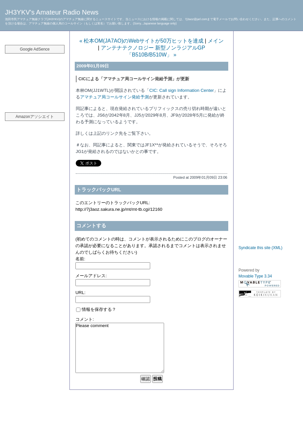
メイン (216, 41)
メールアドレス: (91, 275)
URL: (80, 292)
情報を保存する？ (96, 309)
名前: (80, 258)
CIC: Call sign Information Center (181, 90)
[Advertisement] (35, 79)
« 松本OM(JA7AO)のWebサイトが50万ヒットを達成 (141, 41)
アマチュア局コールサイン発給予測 (114, 96)
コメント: (84, 319)
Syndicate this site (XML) (260, 247)
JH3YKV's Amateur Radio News (52, 12)
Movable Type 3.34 (255, 276)
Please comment (119, 348)
